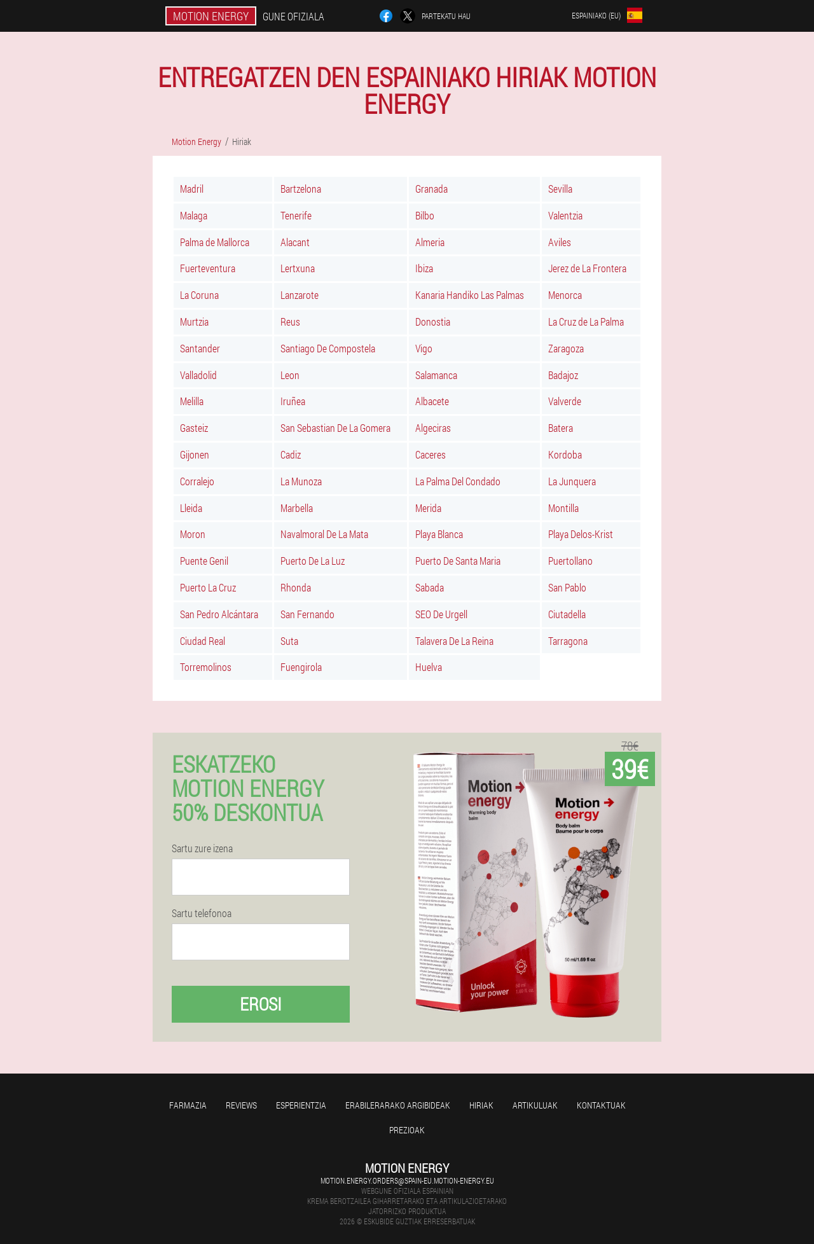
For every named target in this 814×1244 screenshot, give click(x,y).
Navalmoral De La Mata (324, 534)
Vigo (423, 348)
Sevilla (560, 188)
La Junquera (572, 481)
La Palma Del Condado (457, 481)
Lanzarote (299, 294)
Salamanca (436, 375)
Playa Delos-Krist (580, 534)
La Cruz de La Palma (586, 321)
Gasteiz (194, 427)
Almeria (430, 242)
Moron (192, 534)
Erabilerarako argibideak (397, 1105)
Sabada (429, 587)
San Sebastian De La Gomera (335, 427)
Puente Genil (204, 560)
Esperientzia (301, 1105)
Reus (290, 321)
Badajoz (563, 375)
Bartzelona (300, 188)
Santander (200, 348)
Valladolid (198, 375)
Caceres (430, 454)
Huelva (428, 667)
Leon (290, 375)
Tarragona (568, 640)
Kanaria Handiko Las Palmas (469, 294)
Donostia (432, 321)
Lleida (191, 508)
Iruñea (292, 401)
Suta (289, 640)
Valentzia (565, 215)
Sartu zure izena (202, 848)
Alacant (295, 242)
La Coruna (199, 294)
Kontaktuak (601, 1105)
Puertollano (570, 560)
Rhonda (295, 587)
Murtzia (194, 321)
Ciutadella (567, 614)
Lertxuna (297, 268)
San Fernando (307, 614)
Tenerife (296, 215)
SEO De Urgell (441, 614)
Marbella (296, 508)
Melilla (192, 401)
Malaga (193, 215)
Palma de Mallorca (214, 242)
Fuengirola (301, 667)
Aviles (559, 242)
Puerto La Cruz (208, 587)
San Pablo (567, 587)
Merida (428, 508)
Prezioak (407, 1130)
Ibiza (424, 268)
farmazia (188, 1105)
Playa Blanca (439, 534)
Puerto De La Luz (312, 560)
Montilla (563, 508)
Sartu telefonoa (201, 913)
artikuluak (535, 1105)
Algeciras (433, 427)
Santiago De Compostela (327, 348)
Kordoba (565, 454)
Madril (192, 188)
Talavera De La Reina (454, 640)
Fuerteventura (207, 268)
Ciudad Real (202, 640)
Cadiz (290, 454)
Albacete (432, 401)
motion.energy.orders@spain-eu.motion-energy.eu (407, 1180)
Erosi (261, 1004)
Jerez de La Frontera (587, 268)
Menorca (565, 294)
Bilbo (424, 215)
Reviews (241, 1105)
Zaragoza (566, 348)
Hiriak (481, 1105)
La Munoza (301, 481)
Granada (431, 188)
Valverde (564, 401)
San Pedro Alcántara (219, 614)
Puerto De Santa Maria (457, 560)
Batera (560, 427)
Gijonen (194, 454)
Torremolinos (205, 667)
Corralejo (197, 481)
